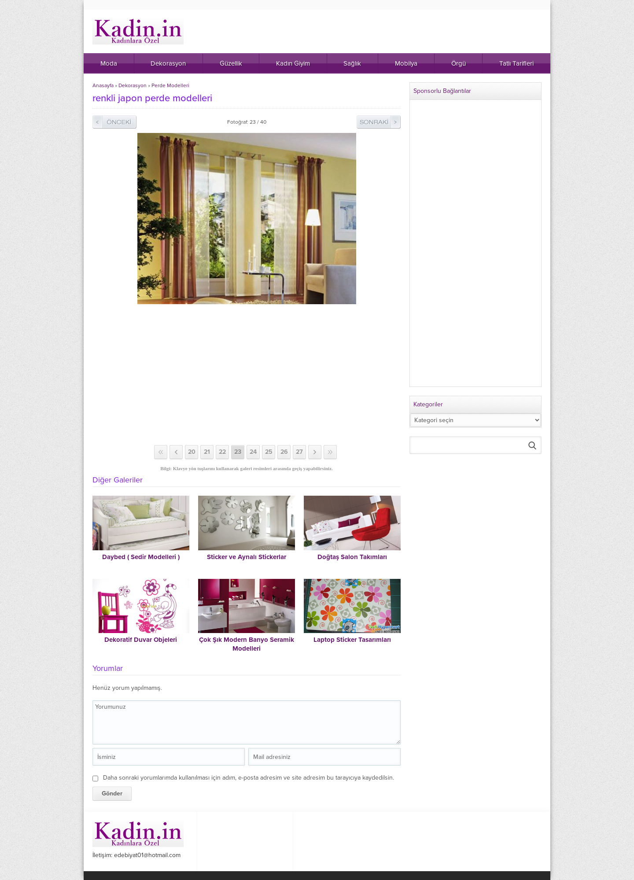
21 (207, 452)
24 (253, 452)
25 (269, 452)
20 (191, 452)
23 (237, 452)
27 (299, 452)
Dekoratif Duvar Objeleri (140, 640)
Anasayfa (103, 85)
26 (284, 452)
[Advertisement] (246, 374)
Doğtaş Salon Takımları (352, 557)
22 (222, 452)
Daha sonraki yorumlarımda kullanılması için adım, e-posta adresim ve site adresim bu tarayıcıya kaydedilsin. (248, 777)
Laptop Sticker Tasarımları (352, 640)
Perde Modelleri (170, 85)
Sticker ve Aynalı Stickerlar (246, 557)
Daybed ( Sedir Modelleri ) (141, 557)
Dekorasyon (132, 85)
